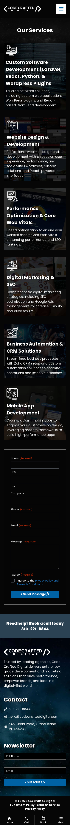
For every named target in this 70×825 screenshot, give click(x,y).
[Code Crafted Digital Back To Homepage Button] (9, 820)
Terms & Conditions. (30, 584)
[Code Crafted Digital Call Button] (27, 820)
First (13, 472)
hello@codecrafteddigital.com (33, 716)
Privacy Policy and (47, 580)
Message (23, 541)
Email (21, 525)
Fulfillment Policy (22, 805)
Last (13, 486)
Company (17, 493)
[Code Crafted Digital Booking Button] (43, 820)
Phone (21, 509)
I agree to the (38, 582)
